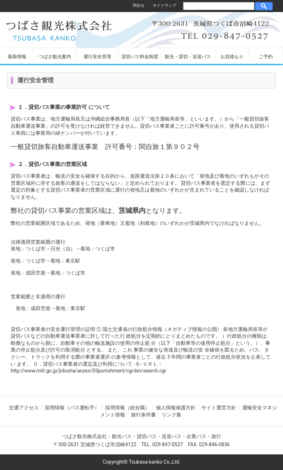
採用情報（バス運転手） (72, 407)
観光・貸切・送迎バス (188, 56)
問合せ (139, 5)
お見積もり (232, 56)
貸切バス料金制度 (139, 56)
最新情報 (17, 56)
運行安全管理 (97, 56)
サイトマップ (164, 5)
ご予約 (266, 56)
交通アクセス (24, 407)
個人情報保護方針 (176, 407)
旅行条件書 (143, 415)
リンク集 (171, 415)
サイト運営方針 (218, 407)
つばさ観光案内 (55, 56)
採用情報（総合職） (127, 407)
